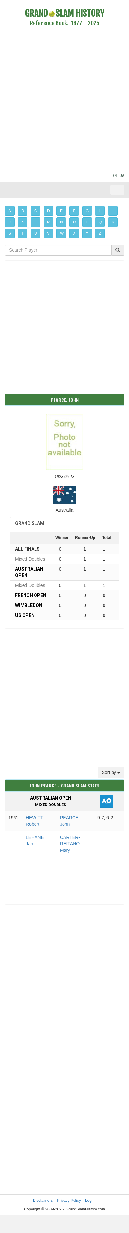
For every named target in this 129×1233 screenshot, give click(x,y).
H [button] (100, 211)
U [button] (35, 233)
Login (89, 1200)
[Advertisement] (60, 100)
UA (121, 175)
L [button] (36, 222)
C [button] (35, 211)
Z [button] (100, 233)
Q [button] (100, 222)
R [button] (113, 222)
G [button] (87, 211)
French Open (30, 595)
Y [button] (87, 233)
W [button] (62, 233)
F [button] (74, 211)
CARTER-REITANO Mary (70, 844)
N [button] (61, 222)
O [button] (74, 222)
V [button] (48, 233)
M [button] (48, 222)
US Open (25, 615)
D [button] (48, 211)
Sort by (111, 772)
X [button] (74, 233)
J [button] (10, 222)
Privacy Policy (69, 1200)
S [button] (9, 233)
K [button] (22, 222)
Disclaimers (43, 1200)
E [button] (61, 211)
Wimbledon (28, 605)
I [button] (112, 211)
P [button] (87, 222)
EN (115, 175)
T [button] (22, 233)
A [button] (9, 211)
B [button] (22, 211)
